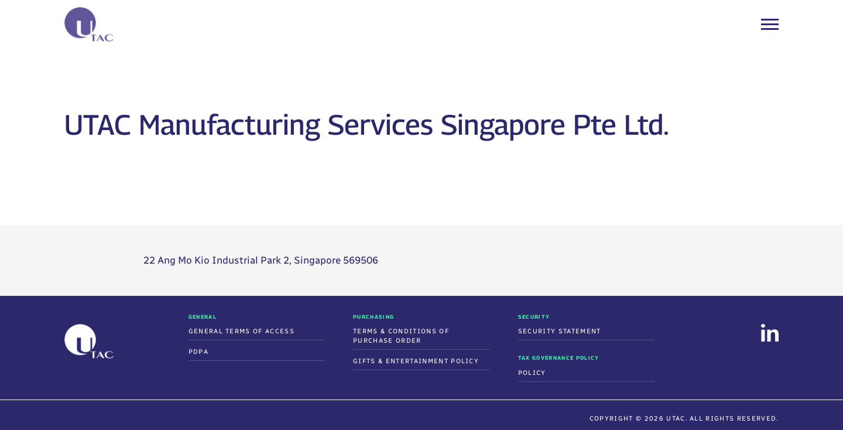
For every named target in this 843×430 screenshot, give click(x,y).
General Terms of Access (241, 331)
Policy (532, 373)
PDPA (198, 352)
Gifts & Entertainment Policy (416, 361)
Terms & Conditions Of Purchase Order (401, 335)
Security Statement (559, 331)
